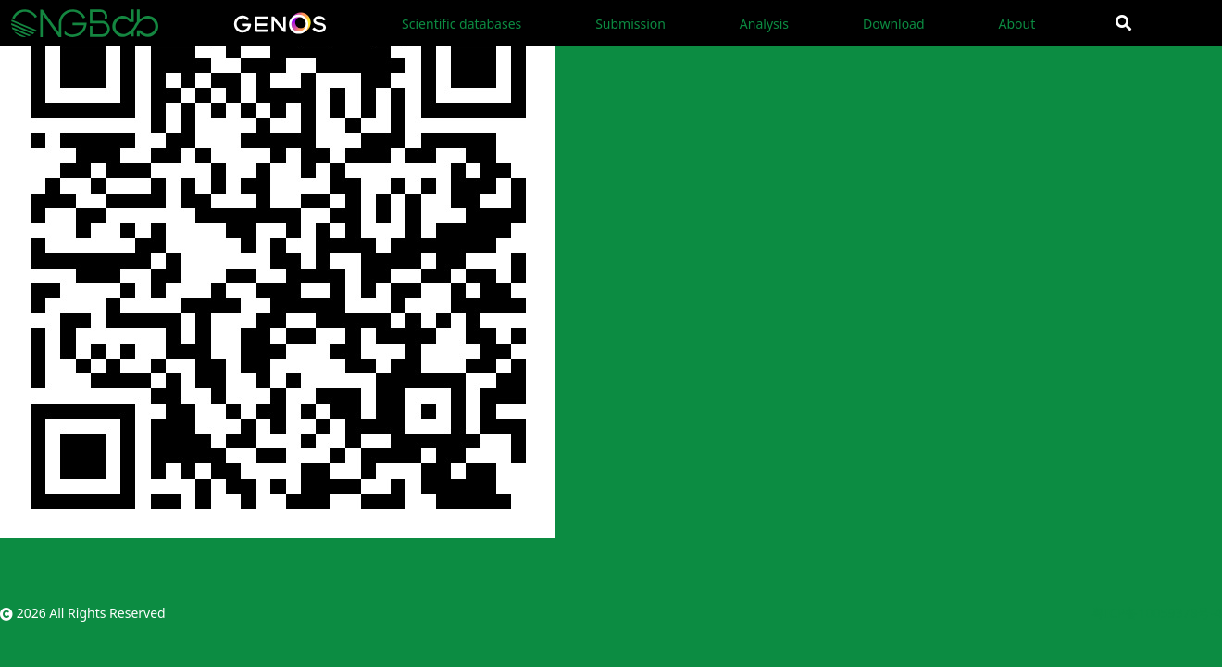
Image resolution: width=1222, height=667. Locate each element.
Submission (630, 23)
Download (894, 23)
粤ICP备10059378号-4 (1156, 613)
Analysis (764, 23)
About (1016, 23)
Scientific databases (461, 23)
